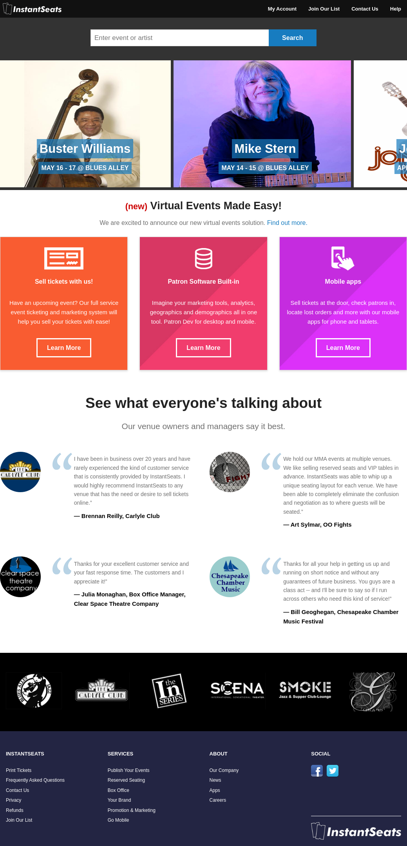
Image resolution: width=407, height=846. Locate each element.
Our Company (224, 770)
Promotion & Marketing (132, 810)
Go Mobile (118, 820)
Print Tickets (18, 770)
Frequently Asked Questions (35, 780)
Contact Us (364, 9)
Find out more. (287, 222)
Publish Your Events (129, 770)
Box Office (118, 790)
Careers (218, 800)
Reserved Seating (126, 780)
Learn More (64, 347)
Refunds (15, 810)
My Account (282, 9)
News (215, 780)
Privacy (13, 800)
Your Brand (119, 800)
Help (395, 9)
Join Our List (324, 9)
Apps (215, 790)
